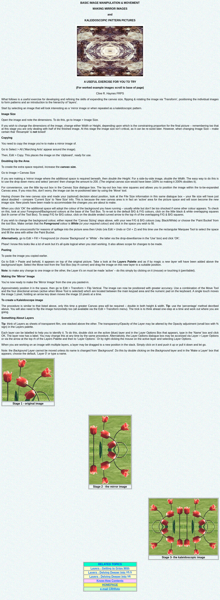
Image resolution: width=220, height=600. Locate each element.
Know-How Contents (110, 580)
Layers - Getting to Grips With (110, 568)
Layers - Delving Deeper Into (107, 572)
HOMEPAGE (110, 584)
